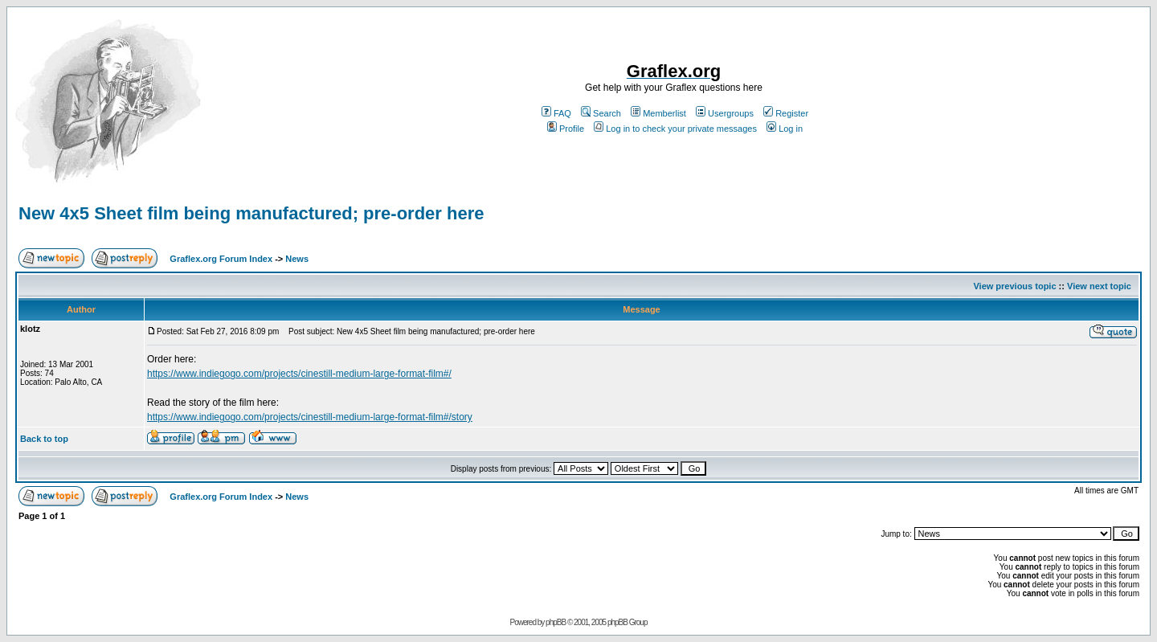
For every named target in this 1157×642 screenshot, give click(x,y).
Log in (785, 128)
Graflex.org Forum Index (221, 259)
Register (785, 113)
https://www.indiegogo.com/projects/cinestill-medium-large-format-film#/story (309, 417)
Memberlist (658, 113)
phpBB (556, 622)
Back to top (44, 439)
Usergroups (725, 113)
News (297, 259)
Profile (565, 128)
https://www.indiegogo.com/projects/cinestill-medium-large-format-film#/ (299, 373)
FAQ (556, 113)
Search (601, 113)
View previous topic (1014, 286)
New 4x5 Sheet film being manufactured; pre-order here (251, 213)
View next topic (1099, 286)
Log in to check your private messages (675, 128)
